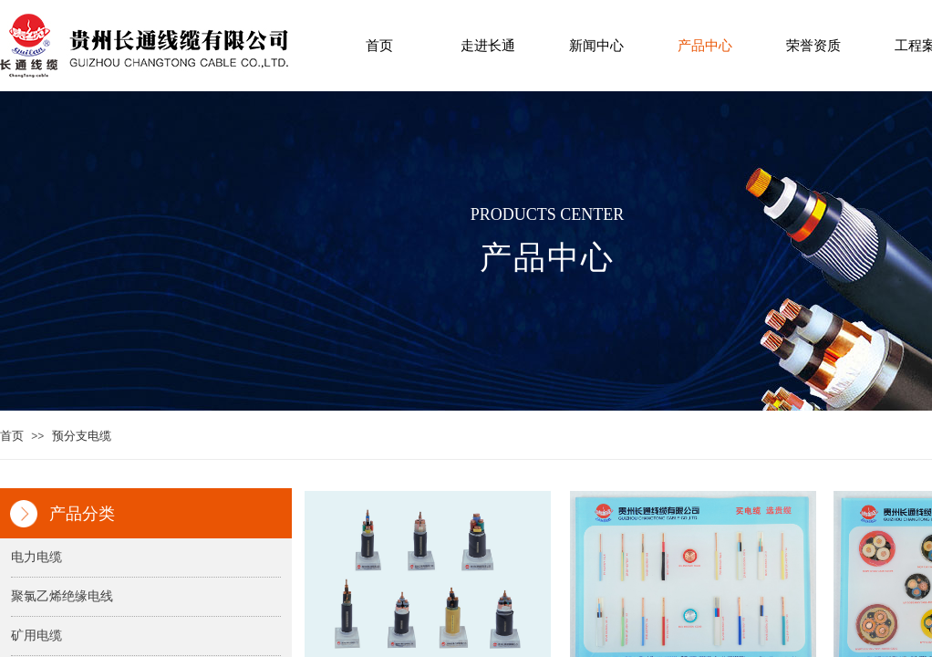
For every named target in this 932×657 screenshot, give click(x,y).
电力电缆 (36, 557)
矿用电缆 (36, 635)
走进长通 (488, 45)
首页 (379, 45)
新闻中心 (596, 45)
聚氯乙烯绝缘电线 (62, 596)
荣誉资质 (813, 45)
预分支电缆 (81, 436)
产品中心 (705, 45)
